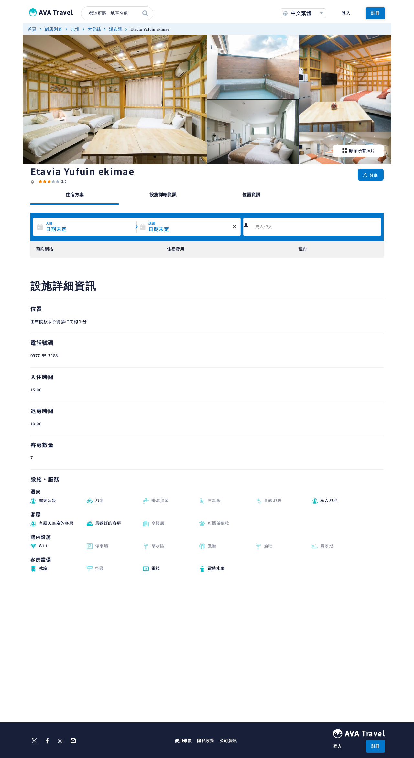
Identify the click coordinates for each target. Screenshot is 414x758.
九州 (75, 29)
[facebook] (47, 741)
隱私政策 (205, 740)
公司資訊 (228, 740)
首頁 (32, 29)
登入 (346, 13)
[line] (73, 741)
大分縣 (94, 29)
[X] (34, 741)
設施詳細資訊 (163, 194)
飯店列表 (53, 29)
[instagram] (60, 741)
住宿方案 (75, 194)
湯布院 (115, 29)
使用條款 (183, 740)
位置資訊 (251, 194)
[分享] (371, 175)
